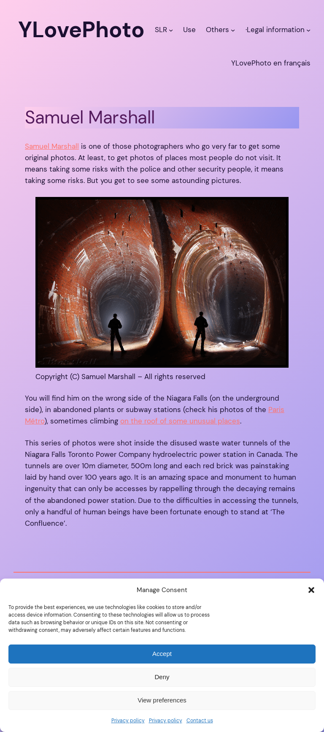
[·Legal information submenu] (308, 29)
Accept (162, 653)
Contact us (199, 720)
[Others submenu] (233, 29)
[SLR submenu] (171, 29)
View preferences (162, 700)
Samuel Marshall (52, 146)
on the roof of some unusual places (180, 421)
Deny (161, 676)
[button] (311, 590)
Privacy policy (128, 720)
